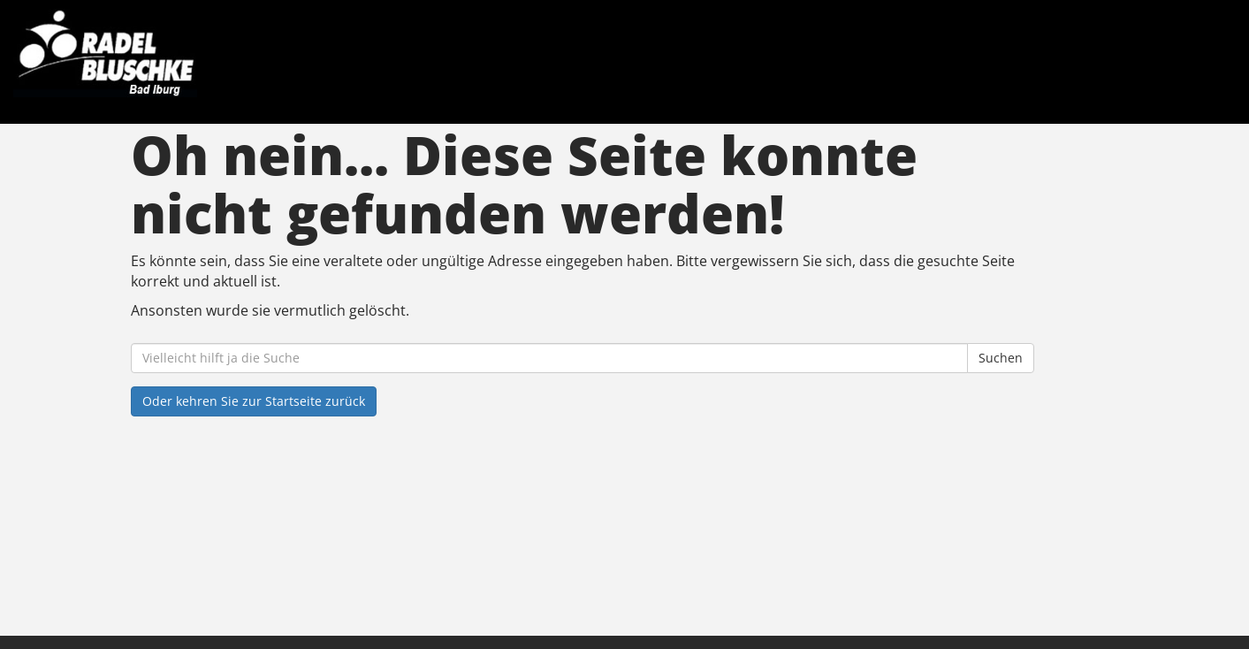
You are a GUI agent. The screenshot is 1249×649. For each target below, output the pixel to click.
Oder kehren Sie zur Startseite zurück (253, 401)
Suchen (1001, 357)
